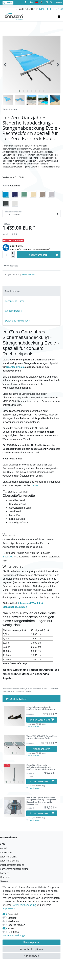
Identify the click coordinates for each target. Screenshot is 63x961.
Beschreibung (12, 291)
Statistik (12, 917)
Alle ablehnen (31, 955)
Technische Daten (15, 301)
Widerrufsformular (10, 860)
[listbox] (14, 745)
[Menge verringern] (13, 256)
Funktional (13, 931)
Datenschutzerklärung (12, 864)
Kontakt (4, 848)
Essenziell (13, 914)
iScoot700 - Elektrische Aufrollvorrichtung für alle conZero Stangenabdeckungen (40, 767)
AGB (2, 844)
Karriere (4, 873)
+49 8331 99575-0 (51, 9)
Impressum (6, 852)
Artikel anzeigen (41, 748)
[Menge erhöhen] (13, 253)
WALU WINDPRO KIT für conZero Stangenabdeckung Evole (41, 737)
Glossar (4, 881)
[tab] (31, 291)
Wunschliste (11, 265)
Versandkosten (28, 274)
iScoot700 (37, 485)
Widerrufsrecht (8, 856)
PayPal (11, 928)
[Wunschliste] (46, 2)
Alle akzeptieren (31, 942)
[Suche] (41, 2)
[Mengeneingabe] (7, 254)
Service (8, 2)
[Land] (36, 2)
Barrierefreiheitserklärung (14, 868)
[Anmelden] (26, 2)
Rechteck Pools (15, 367)
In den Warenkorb (43, 254)
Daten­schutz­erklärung (24, 904)
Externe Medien (16, 924)
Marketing (13, 921)
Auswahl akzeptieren (31, 949)
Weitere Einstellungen (14, 935)
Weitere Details (13, 310)
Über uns (5, 877)
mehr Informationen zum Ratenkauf (30, 249)
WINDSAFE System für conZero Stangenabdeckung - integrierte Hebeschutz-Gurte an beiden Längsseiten (41, 801)
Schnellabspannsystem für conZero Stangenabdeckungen (40, 708)
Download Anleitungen (17, 320)
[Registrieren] (31, 2)
